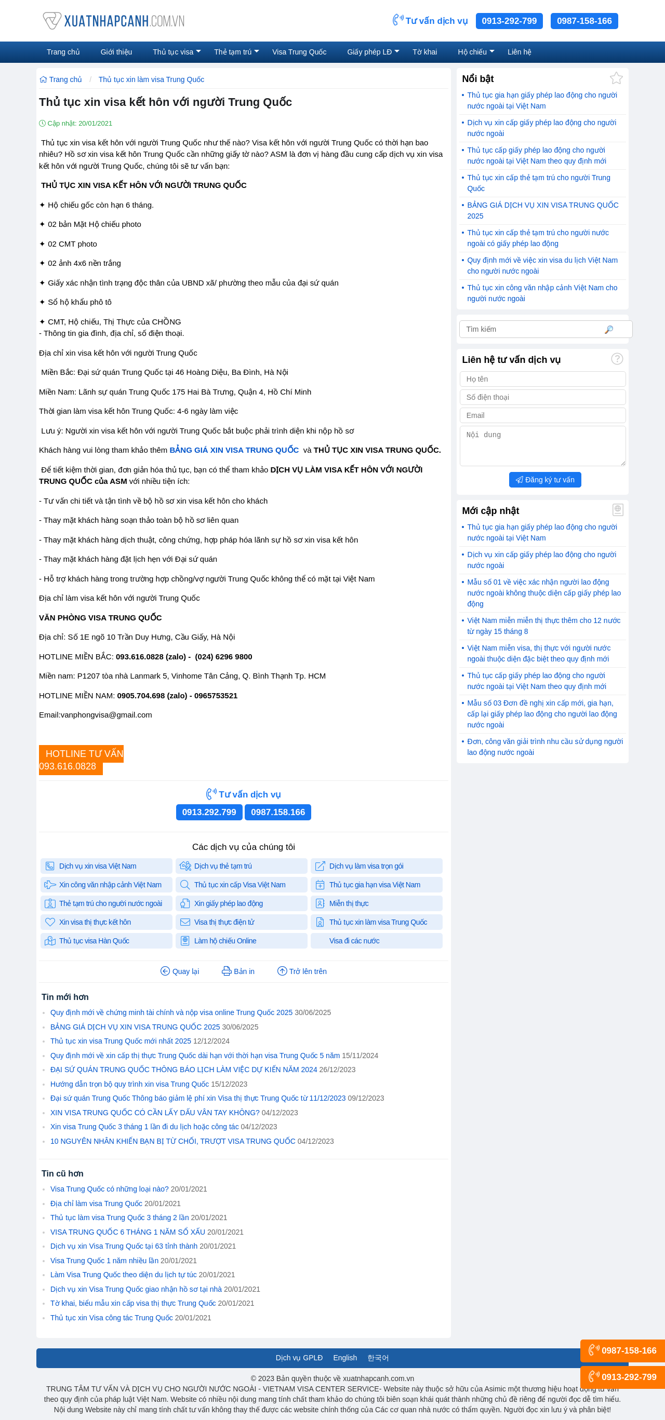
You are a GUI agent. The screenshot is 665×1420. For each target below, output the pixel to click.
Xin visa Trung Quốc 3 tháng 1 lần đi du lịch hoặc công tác (144, 1127)
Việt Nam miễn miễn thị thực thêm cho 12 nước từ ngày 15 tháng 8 (543, 632)
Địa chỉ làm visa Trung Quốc (96, 1203)
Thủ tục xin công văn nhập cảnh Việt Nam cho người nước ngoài (542, 293)
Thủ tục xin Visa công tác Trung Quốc (111, 1318)
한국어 (378, 1358)
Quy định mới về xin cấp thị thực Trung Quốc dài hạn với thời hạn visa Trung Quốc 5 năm (195, 1055)
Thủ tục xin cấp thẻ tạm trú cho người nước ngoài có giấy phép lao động (538, 238)
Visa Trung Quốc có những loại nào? (109, 1189)
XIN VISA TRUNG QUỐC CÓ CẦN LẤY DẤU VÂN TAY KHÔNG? (155, 1112)
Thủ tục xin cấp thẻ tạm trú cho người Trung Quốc (538, 183)
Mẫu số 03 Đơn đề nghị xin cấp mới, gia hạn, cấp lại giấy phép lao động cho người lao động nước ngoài (542, 720)
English (345, 1358)
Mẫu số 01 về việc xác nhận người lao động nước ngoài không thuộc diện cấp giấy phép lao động (544, 599)
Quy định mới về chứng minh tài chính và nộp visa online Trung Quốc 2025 (171, 1012)
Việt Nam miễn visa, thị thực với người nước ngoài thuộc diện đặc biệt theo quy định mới (538, 659)
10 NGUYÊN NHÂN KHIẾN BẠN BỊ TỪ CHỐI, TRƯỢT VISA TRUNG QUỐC (173, 1141)
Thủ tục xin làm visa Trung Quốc (151, 79)
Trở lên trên (302, 971)
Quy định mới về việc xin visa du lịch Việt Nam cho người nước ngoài (542, 265)
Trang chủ (60, 79)
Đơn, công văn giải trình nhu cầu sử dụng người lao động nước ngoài (545, 753)
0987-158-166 (584, 21)
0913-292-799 (509, 21)
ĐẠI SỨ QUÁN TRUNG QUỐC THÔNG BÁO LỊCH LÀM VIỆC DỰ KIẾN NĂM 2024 (183, 1069)
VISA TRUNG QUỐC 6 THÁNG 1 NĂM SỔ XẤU (127, 1232)
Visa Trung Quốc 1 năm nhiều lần (104, 1260)
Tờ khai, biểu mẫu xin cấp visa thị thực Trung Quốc (133, 1303)
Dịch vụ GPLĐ (299, 1358)
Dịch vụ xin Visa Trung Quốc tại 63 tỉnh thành (123, 1246)
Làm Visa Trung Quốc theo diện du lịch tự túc (123, 1274)
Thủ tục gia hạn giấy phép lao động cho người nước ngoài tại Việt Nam (542, 100)
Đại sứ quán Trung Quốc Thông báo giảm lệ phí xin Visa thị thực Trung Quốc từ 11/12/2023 (198, 1098)
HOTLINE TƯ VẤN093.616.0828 (81, 760)
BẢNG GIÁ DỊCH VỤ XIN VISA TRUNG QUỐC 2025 (135, 1027)
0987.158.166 (278, 812)
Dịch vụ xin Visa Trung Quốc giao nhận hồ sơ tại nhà (136, 1289)
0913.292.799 (209, 812)
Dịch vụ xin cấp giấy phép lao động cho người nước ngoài (541, 128)
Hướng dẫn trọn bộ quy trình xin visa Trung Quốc (129, 1084)
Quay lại (180, 971)
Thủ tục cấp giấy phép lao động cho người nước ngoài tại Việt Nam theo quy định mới (536, 155)
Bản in (238, 971)
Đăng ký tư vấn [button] (545, 486)
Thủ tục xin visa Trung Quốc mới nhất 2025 (120, 1041)
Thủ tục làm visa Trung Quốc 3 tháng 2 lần (119, 1217)
